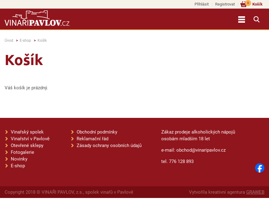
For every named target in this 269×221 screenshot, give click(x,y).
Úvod (9, 40)
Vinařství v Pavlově (30, 139)
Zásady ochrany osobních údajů (109, 145)
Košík (254, 3)
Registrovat (225, 4)
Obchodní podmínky (97, 132)
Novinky (19, 159)
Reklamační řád (92, 139)
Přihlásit (202, 4)
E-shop (25, 40)
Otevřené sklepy (27, 145)
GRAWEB (255, 192)
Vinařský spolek (27, 132)
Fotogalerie (22, 152)
